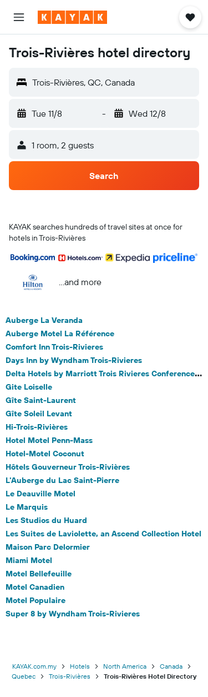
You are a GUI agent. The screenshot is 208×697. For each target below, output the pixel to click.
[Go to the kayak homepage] (72, 17)
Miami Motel (29, 560)
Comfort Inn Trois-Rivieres (54, 347)
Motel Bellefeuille (39, 574)
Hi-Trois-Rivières (37, 427)
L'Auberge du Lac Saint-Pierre (62, 480)
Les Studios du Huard (46, 520)
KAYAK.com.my (34, 666)
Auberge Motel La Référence (60, 333)
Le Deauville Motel (40, 494)
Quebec (23, 676)
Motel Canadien (35, 587)
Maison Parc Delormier (48, 547)
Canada (171, 666)
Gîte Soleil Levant (39, 414)
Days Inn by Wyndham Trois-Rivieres (74, 360)
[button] (19, 17)
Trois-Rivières (69, 676)
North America (124, 666)
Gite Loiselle (29, 387)
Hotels (80, 666)
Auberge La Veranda (44, 320)
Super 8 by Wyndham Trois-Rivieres (73, 614)
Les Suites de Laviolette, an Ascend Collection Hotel (103, 534)
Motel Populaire (35, 600)
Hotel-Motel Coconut (45, 454)
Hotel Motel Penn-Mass (49, 440)
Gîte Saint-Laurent (41, 400)
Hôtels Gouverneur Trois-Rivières (68, 467)
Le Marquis (27, 507)
